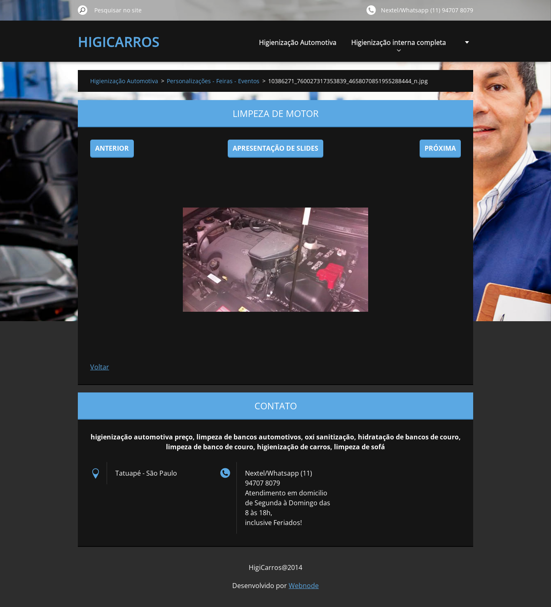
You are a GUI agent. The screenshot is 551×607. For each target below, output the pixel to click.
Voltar (99, 366)
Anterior (112, 148)
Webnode (304, 585)
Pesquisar (83, 9)
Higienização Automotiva (297, 42)
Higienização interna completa (398, 44)
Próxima (440, 148)
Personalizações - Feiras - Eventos (213, 81)
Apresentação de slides (275, 148)
